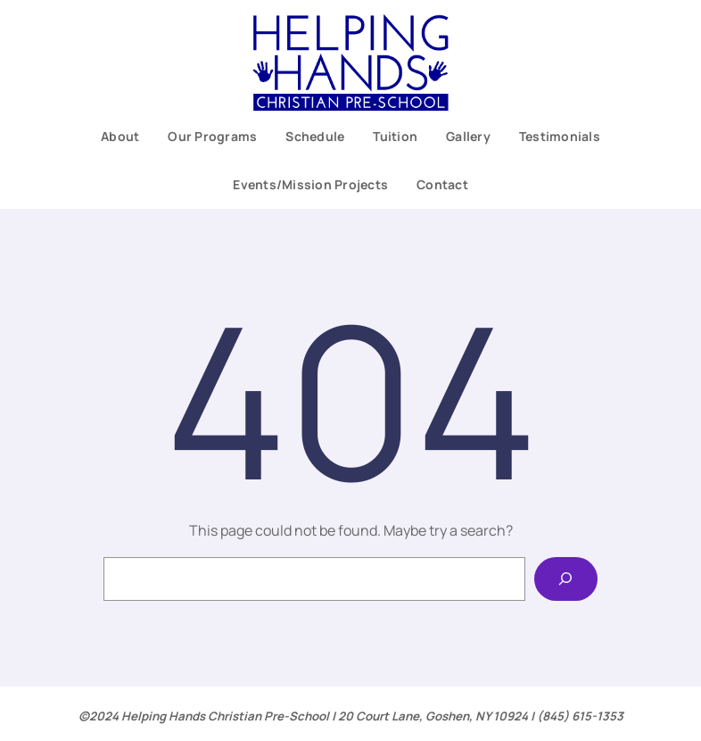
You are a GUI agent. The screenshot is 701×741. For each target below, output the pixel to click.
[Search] (566, 579)
